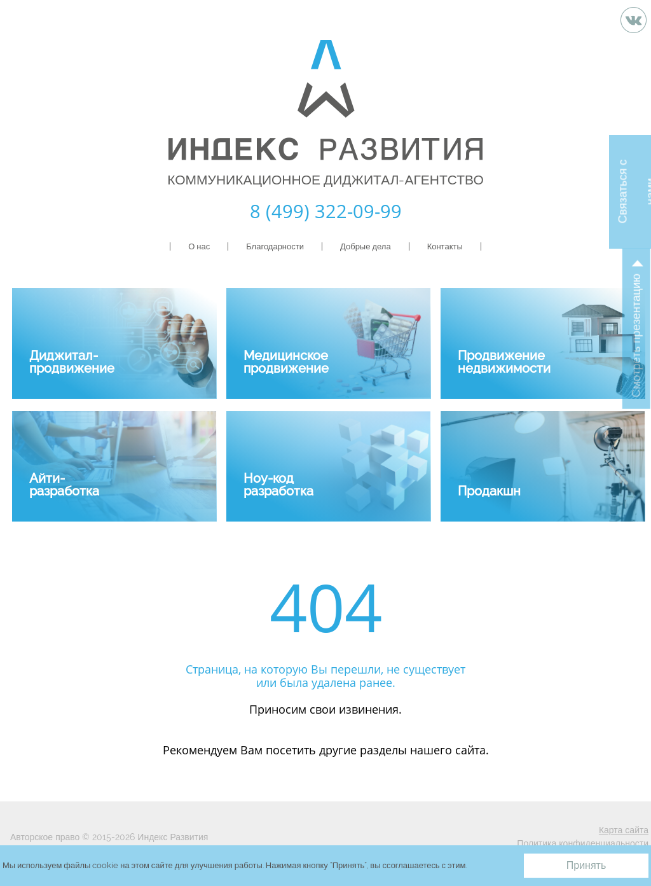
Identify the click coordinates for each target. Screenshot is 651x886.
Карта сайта (623, 830)
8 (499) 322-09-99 (326, 210)
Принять (586, 865)
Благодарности (275, 246)
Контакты (445, 246)
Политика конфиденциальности (582, 843)
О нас (199, 246)
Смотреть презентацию (636, 335)
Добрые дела (365, 246)
